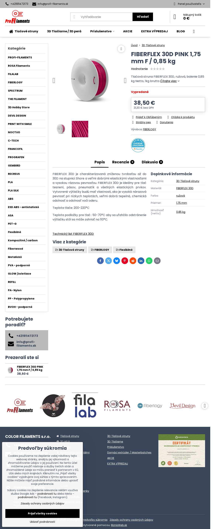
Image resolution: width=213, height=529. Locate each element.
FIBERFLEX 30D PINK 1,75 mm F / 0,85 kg (30, 368)
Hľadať (143, 17)
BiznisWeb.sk (119, 525)
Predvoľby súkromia (94, 520)
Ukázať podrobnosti (42, 522)
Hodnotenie (139, 69)
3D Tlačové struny (187, 181)
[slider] (157, 68)
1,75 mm (181, 203)
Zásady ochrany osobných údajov (131, 520)
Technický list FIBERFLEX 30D (73, 234)
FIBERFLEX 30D (184, 188)
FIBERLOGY (149, 129)
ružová (180, 196)
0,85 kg (180, 212)
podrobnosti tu (46, 494)
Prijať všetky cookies (42, 513)
